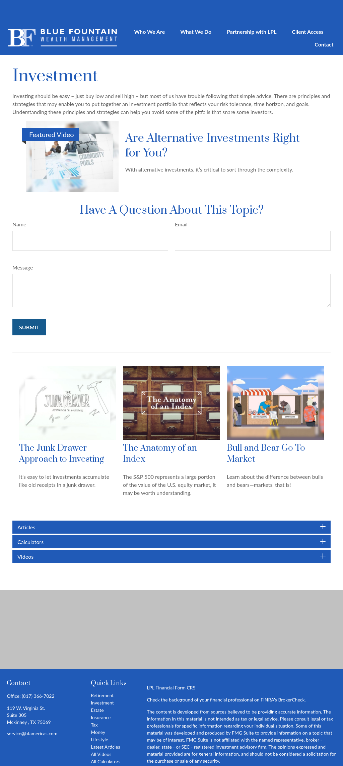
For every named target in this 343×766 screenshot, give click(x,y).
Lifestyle (99, 719)
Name (19, 204)
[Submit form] (29, 307)
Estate (97, 690)
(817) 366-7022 (38, 676)
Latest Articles (105, 727)
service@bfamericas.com (32, 713)
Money (98, 712)
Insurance (101, 697)
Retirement (102, 675)
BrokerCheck (291, 679)
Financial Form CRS (175, 667)
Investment (102, 682)
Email (181, 204)
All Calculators (105, 741)
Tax (94, 704)
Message (22, 247)
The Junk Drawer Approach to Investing (61, 434)
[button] (149, 11)
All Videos (101, 734)
